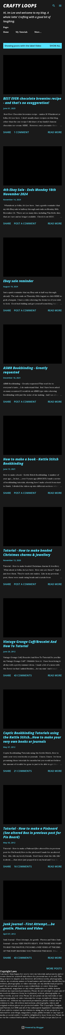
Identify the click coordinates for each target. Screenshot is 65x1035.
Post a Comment (25, 223)
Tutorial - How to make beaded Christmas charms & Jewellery (27, 552)
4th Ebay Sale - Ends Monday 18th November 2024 (29, 191)
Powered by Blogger (32, 1027)
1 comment (21, 132)
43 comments (23, 675)
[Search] (53, 4)
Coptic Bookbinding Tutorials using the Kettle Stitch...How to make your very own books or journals (32, 737)
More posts (54, 968)
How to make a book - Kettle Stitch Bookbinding (30, 461)
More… (37, 32)
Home (6, 32)
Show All (55, 45)
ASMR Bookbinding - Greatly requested (25, 370)
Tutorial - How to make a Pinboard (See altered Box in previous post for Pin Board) (32, 832)
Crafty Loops (20, 5)
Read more (55, 132)
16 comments (23, 866)
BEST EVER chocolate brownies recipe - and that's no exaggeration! (32, 100)
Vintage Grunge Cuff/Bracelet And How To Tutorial (30, 643)
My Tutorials (21, 32)
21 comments (23, 771)
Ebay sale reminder (18, 281)
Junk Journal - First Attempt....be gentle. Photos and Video (29, 926)
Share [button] (7, 132)
